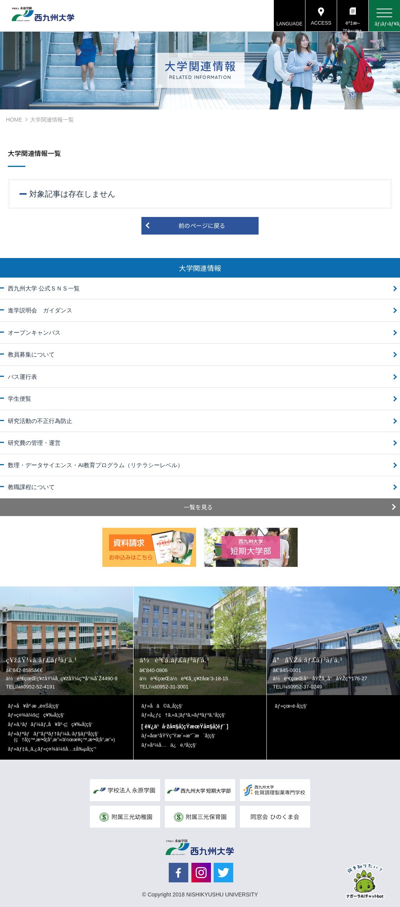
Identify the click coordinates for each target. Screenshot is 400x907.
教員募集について (31, 354)
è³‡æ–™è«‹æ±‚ (352, 25)
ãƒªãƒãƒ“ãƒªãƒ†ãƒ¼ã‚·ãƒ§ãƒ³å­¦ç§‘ (64, 737)
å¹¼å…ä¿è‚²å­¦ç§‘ (173, 745)
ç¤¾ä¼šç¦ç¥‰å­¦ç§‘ (40, 715)
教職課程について (31, 487)
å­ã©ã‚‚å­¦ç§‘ (166, 706)
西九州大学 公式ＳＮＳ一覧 (44, 288)
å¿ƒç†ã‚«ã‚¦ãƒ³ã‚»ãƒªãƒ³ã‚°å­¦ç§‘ (187, 715)
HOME (14, 120)
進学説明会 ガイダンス (40, 310)
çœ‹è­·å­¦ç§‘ (295, 706)
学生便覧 (19, 398)
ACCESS (321, 23)
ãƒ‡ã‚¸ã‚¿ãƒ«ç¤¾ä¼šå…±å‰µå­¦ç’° (56, 749)
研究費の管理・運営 (34, 442)
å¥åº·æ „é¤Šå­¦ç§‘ (37, 706)
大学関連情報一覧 (52, 120)
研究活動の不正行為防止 (40, 421)
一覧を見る (198, 507)
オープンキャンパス (34, 332)
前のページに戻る (202, 225)
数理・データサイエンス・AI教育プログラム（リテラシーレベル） (95, 465)
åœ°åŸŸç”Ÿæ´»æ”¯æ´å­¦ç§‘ (182, 736)
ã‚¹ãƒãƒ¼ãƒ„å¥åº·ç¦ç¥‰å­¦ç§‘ (54, 724)
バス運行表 (22, 376)
